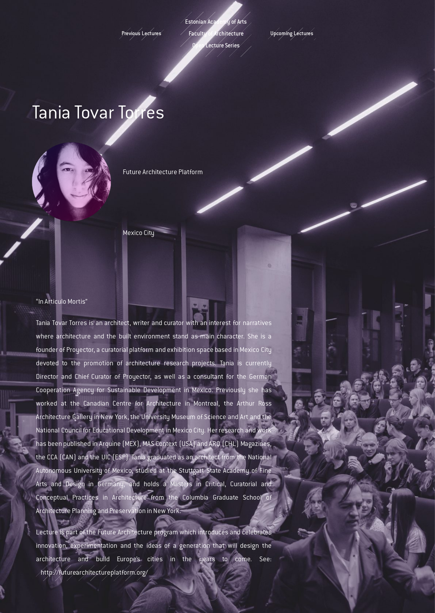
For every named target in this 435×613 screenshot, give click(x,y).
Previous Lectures (141, 34)
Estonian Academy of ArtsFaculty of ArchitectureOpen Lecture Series (216, 34)
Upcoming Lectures (291, 34)
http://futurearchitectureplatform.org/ (94, 573)
